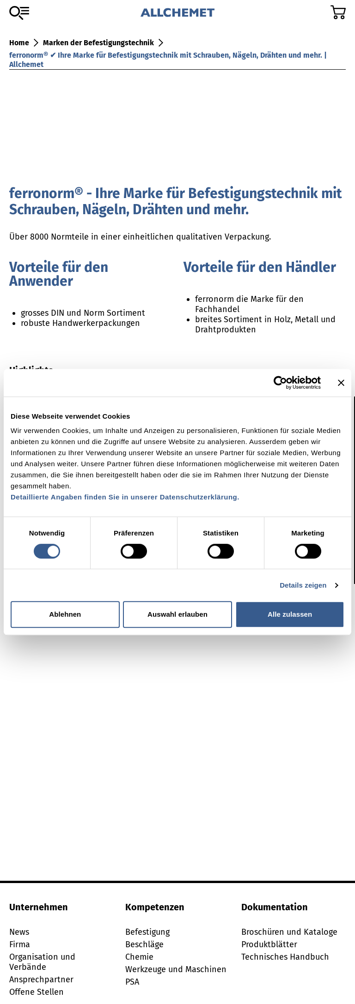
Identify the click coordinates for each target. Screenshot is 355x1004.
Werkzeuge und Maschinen (175, 969)
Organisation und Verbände (42, 962)
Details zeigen (303, 585)
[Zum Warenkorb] (338, 12)
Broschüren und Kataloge (289, 932)
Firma (19, 944)
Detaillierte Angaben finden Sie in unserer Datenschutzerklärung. (125, 497)
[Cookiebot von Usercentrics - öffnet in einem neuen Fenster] (280, 383)
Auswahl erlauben (177, 614)
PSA (132, 982)
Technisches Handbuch (285, 957)
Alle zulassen (290, 614)
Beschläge (144, 944)
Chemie (139, 957)
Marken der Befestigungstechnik (98, 42)
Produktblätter (269, 944)
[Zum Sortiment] (19, 13)
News (19, 932)
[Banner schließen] (341, 382)
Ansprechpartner (41, 979)
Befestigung (147, 932)
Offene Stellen (36, 992)
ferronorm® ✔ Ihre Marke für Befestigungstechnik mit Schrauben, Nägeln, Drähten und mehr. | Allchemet (168, 60)
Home (19, 42)
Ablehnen (65, 614)
